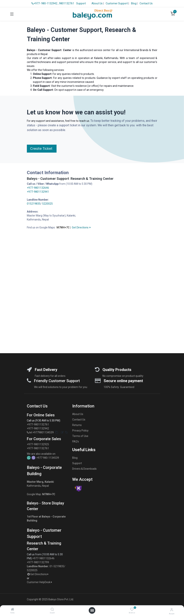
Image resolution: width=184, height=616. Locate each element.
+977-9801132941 (38, 191)
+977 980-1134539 (47, 457)
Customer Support (117, 3)
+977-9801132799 (38, 562)
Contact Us (146, 3)
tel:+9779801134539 (41, 432)
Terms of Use (80, 436)
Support (81, 3)
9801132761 (66, 3)
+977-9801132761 (38, 424)
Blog (134, 3)
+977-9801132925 (38, 444)
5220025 (47, 203)
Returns (77, 425)
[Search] (52, 609)
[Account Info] (171, 609)
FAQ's (75, 441)
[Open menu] (92, 610)
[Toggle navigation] (12, 14)
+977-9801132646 (38, 187)
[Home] (12, 609)
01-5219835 (57, 566)
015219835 (33, 203)
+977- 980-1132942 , (45, 3)
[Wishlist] (132, 609)
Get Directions (81, 227)
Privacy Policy (80, 430)
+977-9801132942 (38, 428)
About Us (97, 3)
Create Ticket (41, 148)
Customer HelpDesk (40, 582)
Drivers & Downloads (84, 468)
